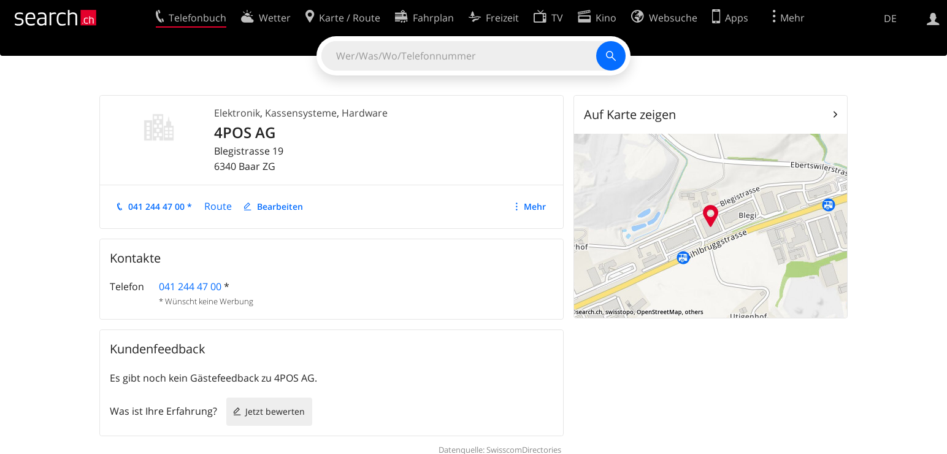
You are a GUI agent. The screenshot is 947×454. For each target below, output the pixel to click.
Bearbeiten (280, 206)
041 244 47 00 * (160, 206)
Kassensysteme (301, 113)
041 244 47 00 (190, 286)
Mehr (535, 206)
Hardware (365, 113)
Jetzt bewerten (275, 411)
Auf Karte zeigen (630, 114)
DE (890, 18)
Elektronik (237, 113)
